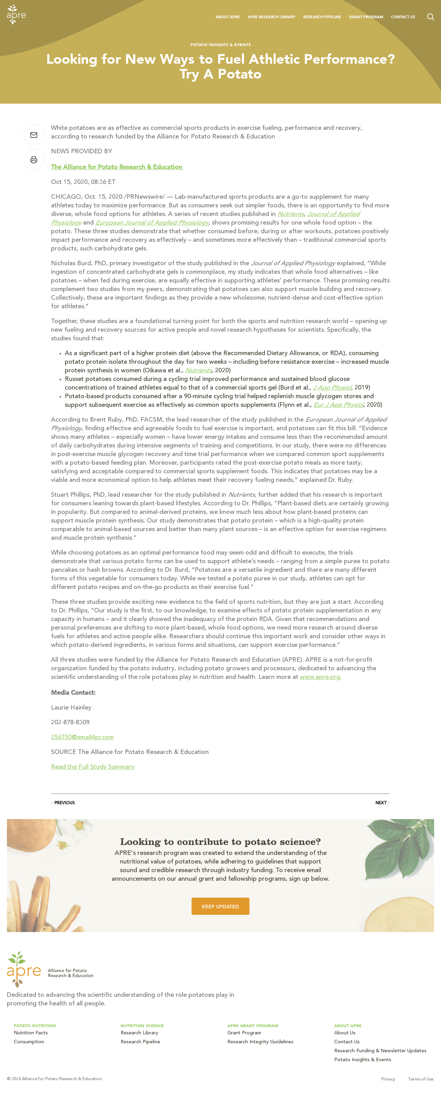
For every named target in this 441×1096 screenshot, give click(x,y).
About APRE (228, 16)
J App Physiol (332, 388)
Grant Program (366, 16)
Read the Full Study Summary (92, 767)
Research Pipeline (322, 16)
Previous (63, 803)
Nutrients (290, 214)
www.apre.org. (320, 677)
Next (383, 803)
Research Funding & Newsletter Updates (380, 1051)
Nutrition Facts (31, 1033)
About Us (345, 1033)
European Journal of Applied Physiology (151, 223)
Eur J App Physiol (338, 405)
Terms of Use (421, 1079)
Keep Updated (220, 906)
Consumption (29, 1042)
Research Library (139, 1033)
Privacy (389, 1079)
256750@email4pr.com (82, 738)
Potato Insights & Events (221, 44)
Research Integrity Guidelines (260, 1042)
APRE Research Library (271, 16)
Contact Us (403, 16)
